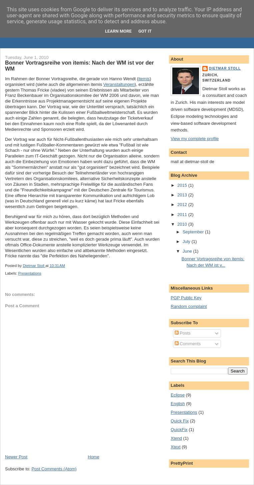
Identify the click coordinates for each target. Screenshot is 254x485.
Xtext (176, 446)
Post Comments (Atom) (54, 468)
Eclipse (178, 394)
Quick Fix (180, 420)
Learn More (118, 31)
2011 (182, 214)
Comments (188, 343)
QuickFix (179, 429)
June (188, 251)
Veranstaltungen (119, 84)
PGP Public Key (186, 297)
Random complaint (189, 306)
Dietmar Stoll (225, 68)
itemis (144, 78)
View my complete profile (195, 138)
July (187, 241)
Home (93, 456)
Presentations (29, 273)
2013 (182, 194)
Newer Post (16, 456)
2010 (182, 224)
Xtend (176, 438)
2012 (182, 204)
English (178, 403)
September (194, 231)
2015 (182, 185)
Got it (145, 31)
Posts (183, 333)
